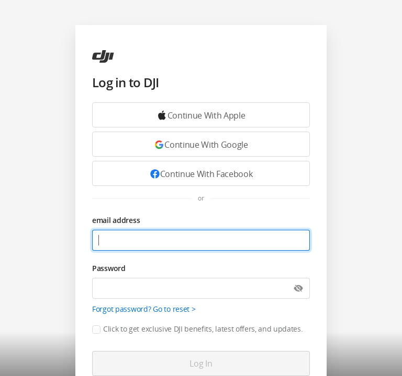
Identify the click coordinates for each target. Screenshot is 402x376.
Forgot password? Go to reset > (144, 309)
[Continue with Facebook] (201, 173)
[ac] (103, 56)
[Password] (201, 288)
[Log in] (201, 363)
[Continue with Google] (201, 114)
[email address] (201, 240)
